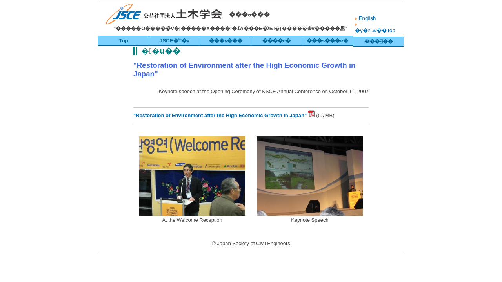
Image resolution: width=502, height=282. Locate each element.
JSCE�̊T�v (174, 40)
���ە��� (225, 40)
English (366, 18)
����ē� (276, 40)
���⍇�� (378, 41)
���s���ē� (327, 40)
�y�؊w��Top (375, 30)
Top (123, 40)
